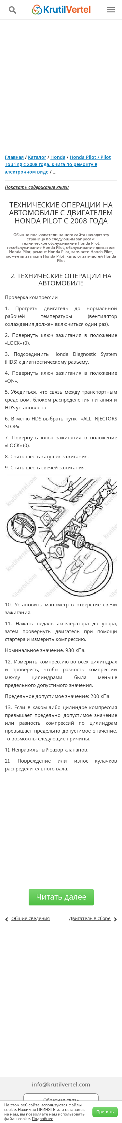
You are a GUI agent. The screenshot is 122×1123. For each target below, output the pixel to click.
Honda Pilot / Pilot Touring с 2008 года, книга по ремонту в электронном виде (58, 164)
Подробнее (42, 1118)
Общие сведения (30, 918)
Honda (57, 157)
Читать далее (61, 896)
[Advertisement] (61, 84)
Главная (14, 157)
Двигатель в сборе (90, 918)
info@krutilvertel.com (61, 1084)
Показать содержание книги (37, 187)
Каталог (37, 157)
